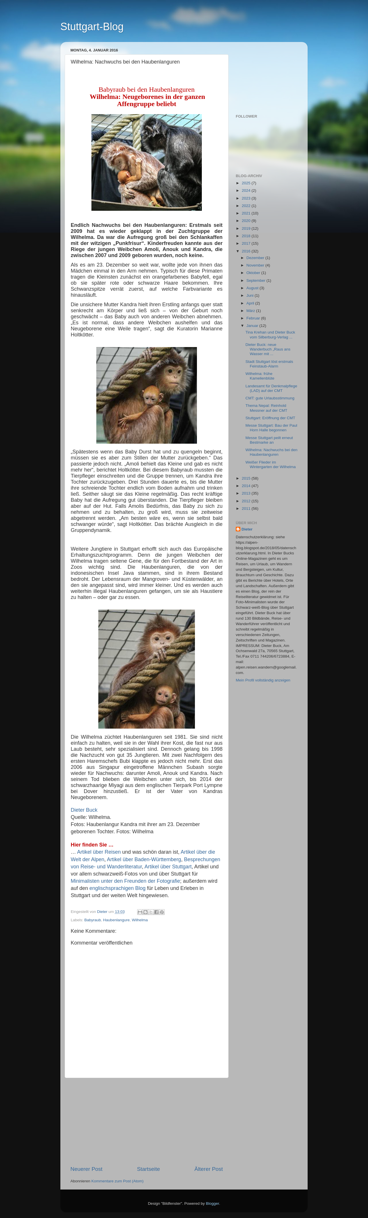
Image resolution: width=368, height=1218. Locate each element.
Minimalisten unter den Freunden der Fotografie (125, 881)
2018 (247, 236)
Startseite (148, 1169)
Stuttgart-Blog (92, 26)
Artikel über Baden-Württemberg (144, 859)
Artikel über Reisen (99, 852)
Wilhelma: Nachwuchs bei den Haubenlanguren (272, 452)
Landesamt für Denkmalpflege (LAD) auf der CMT (271, 388)
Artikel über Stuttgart (167, 867)
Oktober (253, 273)
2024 (247, 190)
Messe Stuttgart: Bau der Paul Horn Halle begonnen (271, 427)
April (250, 303)
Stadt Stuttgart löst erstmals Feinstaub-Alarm (269, 363)
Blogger (212, 1203)
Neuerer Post (86, 1169)
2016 (247, 251)
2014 (247, 486)
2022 (247, 206)
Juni (250, 295)
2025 (247, 183)
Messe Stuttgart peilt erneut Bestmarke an (269, 440)
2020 (247, 221)
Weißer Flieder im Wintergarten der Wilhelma (271, 464)
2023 (247, 198)
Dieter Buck (84, 810)
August (253, 288)
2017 (247, 243)
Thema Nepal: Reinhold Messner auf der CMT (267, 407)
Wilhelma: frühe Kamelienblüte (260, 375)
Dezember (255, 258)
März (251, 311)
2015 (247, 478)
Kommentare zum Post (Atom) (117, 1181)
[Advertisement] (146, 1122)
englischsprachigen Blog (117, 888)
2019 (247, 228)
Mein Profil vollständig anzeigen (263, 680)
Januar (252, 325)
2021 (247, 213)
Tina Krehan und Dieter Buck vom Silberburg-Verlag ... (270, 334)
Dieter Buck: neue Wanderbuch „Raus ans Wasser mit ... (268, 349)
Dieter (246, 529)
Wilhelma (140, 920)
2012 (247, 501)
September (256, 280)
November (255, 265)
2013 (247, 493)
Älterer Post (208, 1169)
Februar (253, 318)
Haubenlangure (116, 920)
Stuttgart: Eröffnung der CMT (270, 418)
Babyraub (92, 920)
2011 (247, 508)
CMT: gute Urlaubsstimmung (270, 398)
